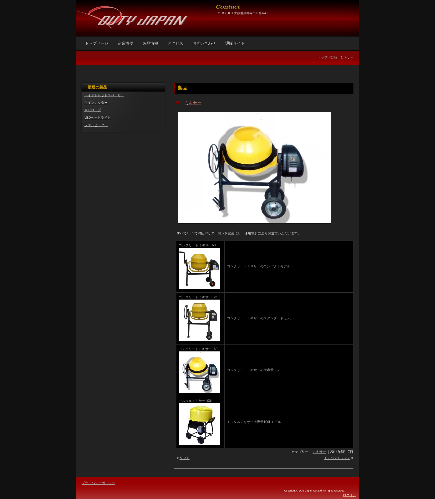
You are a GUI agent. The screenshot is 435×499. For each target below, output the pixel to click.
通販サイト (235, 43)
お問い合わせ (204, 43)
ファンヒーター (96, 125)
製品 (182, 88)
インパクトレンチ (337, 458)
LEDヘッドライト (97, 118)
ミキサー (193, 102)
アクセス (175, 43)
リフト (184, 458)
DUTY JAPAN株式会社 (143, 12)
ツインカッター (96, 103)
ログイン (349, 495)
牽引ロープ (92, 110)
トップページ (96, 43)
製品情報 (150, 43)
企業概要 (125, 43)
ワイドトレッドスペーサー (104, 95)
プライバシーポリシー (98, 483)
